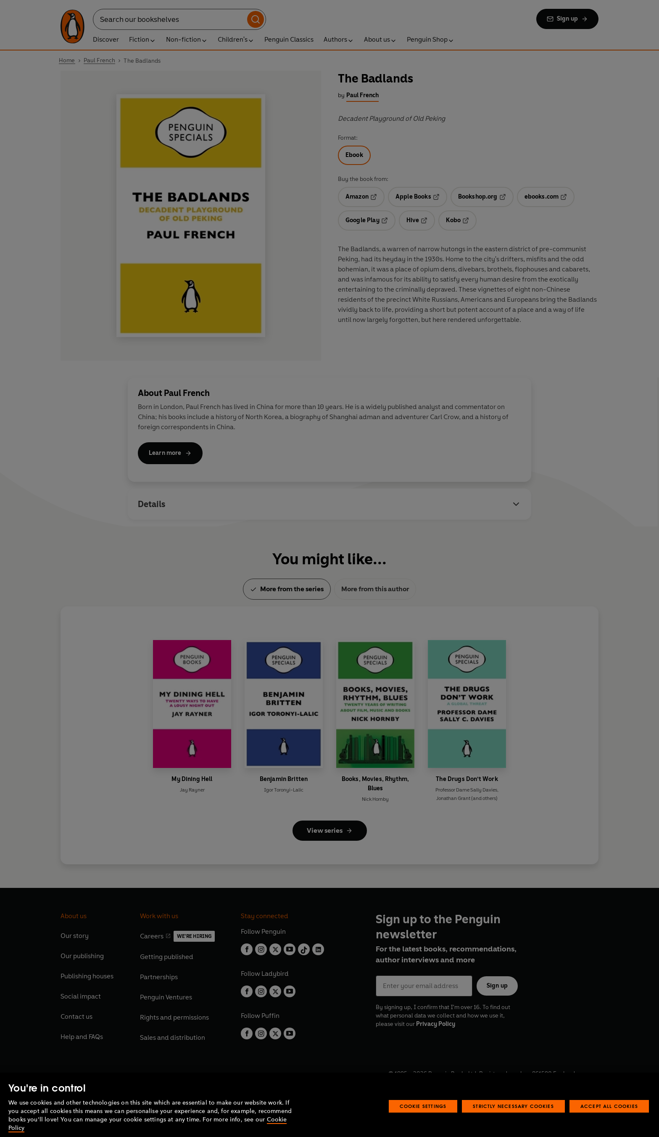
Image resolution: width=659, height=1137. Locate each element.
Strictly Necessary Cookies (513, 1117)
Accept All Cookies (609, 1117)
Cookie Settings (423, 1117)
